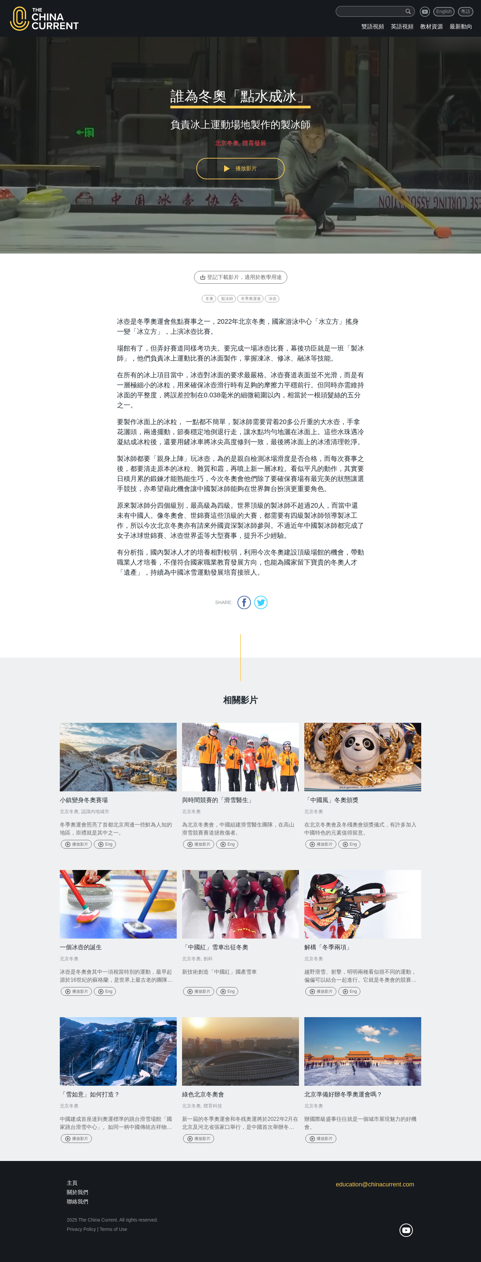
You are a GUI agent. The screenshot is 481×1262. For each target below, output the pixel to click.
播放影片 (76, 844)
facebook (244, 602)
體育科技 (212, 1105)
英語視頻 (402, 26)
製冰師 (227, 298)
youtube (425, 12)
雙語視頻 (372, 26)
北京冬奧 (69, 811)
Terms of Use (113, 1229)
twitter (261, 602)
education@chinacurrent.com (375, 1184)
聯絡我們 (77, 1201)
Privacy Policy (81, 1229)
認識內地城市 (95, 811)
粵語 (465, 11)
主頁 (72, 1183)
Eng (105, 844)
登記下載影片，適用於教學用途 (240, 277)
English (444, 11)
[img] (408, 11)
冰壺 (273, 298)
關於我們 (77, 1192)
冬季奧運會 (251, 298)
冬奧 (209, 298)
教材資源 (431, 26)
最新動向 (461, 26)
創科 (208, 958)
